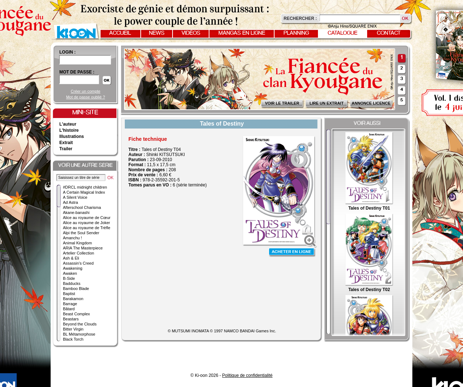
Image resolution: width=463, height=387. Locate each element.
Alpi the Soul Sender (81, 233)
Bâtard (69, 309)
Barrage (70, 304)
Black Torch (73, 339)
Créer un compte (86, 91)
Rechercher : (300, 18)
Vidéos (191, 33)
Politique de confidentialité (247, 375)
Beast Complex (76, 314)
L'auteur (67, 124)
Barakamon (73, 298)
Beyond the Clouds (80, 324)
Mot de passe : (76, 72)
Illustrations (71, 136)
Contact (389, 33)
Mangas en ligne (241, 33)
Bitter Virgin (73, 329)
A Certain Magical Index (84, 192)
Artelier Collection (78, 253)
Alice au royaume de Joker (86, 222)
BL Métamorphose (79, 334)
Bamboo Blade (76, 288)
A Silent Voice (75, 197)
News (157, 33)
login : (67, 52)
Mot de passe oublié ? (85, 97)
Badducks (71, 283)
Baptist (69, 293)
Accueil (120, 33)
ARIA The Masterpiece (83, 248)
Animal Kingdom (77, 243)
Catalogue (342, 33)
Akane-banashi (76, 212)
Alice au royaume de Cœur (86, 217)
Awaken (70, 273)
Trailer (65, 148)
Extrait (66, 142)
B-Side (69, 278)
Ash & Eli (71, 258)
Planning (296, 33)
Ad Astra (70, 202)
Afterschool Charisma (82, 207)
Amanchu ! (72, 238)
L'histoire (69, 130)
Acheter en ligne (292, 252)
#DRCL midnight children (85, 187)
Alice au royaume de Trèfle (86, 228)
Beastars (70, 319)
